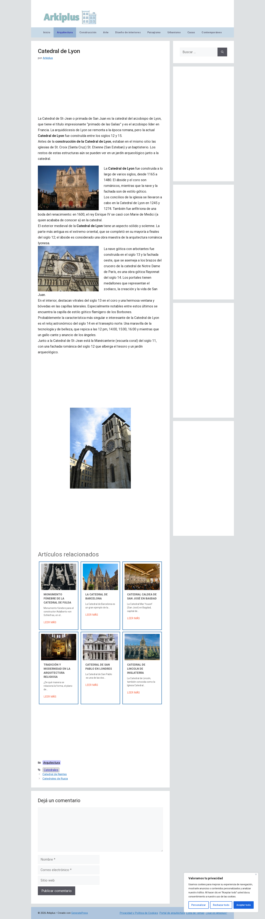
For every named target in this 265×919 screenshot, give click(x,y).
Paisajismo (154, 32)
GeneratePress (79, 912)
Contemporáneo (212, 32)
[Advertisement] (100, 90)
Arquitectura (65, 32)
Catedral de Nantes (54, 774)
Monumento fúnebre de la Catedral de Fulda (57, 598)
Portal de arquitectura (172, 913)
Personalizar (198, 905)
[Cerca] (256, 874)
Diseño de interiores (127, 32)
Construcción (87, 32)
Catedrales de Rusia (55, 778)
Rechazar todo (221, 905)
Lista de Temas (195, 913)
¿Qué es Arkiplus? (216, 913)
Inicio (46, 32)
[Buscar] (222, 52)
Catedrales (51, 770)
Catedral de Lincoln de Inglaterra (136, 668)
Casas (191, 32)
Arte (106, 32)
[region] (221, 892)
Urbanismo (174, 32)
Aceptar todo (243, 905)
